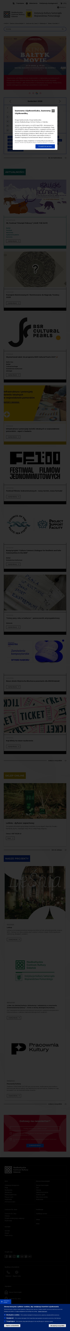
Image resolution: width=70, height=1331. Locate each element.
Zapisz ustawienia (12, 1325)
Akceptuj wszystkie (57, 1325)
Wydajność (10, 1318)
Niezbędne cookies (12, 1315)
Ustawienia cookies (6, 1301)
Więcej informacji (42, 1311)
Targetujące (10, 1321)
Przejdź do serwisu (45, 146)
